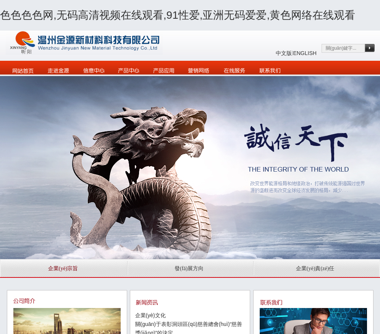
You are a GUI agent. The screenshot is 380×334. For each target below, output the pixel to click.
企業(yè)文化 (150, 315)
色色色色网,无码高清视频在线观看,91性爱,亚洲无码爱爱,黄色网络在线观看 (177, 15)
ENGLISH (304, 53)
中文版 (284, 53)
